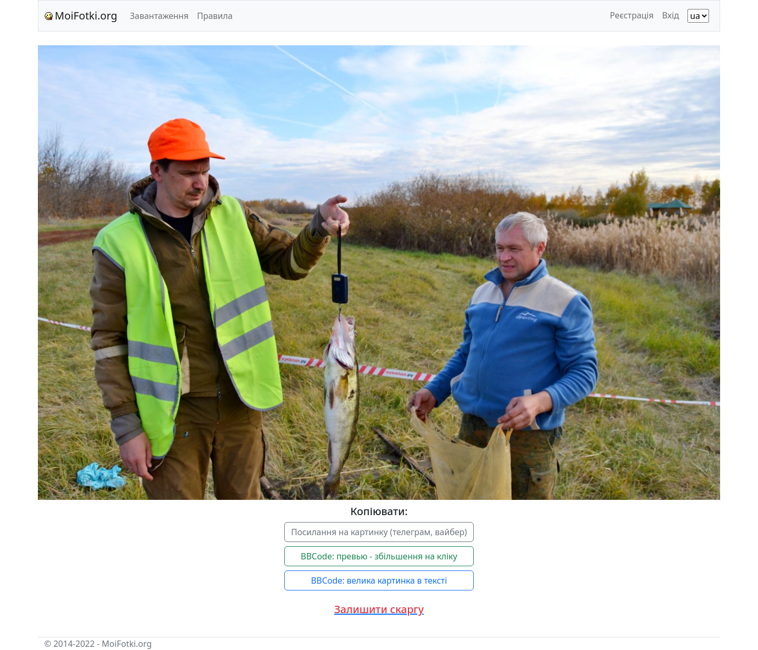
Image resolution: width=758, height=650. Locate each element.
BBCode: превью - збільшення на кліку (379, 556)
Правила (215, 16)
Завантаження (159, 16)
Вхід (670, 15)
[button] (379, 609)
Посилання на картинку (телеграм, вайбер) (379, 532)
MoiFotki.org (81, 15)
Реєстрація (632, 15)
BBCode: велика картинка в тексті (379, 580)
